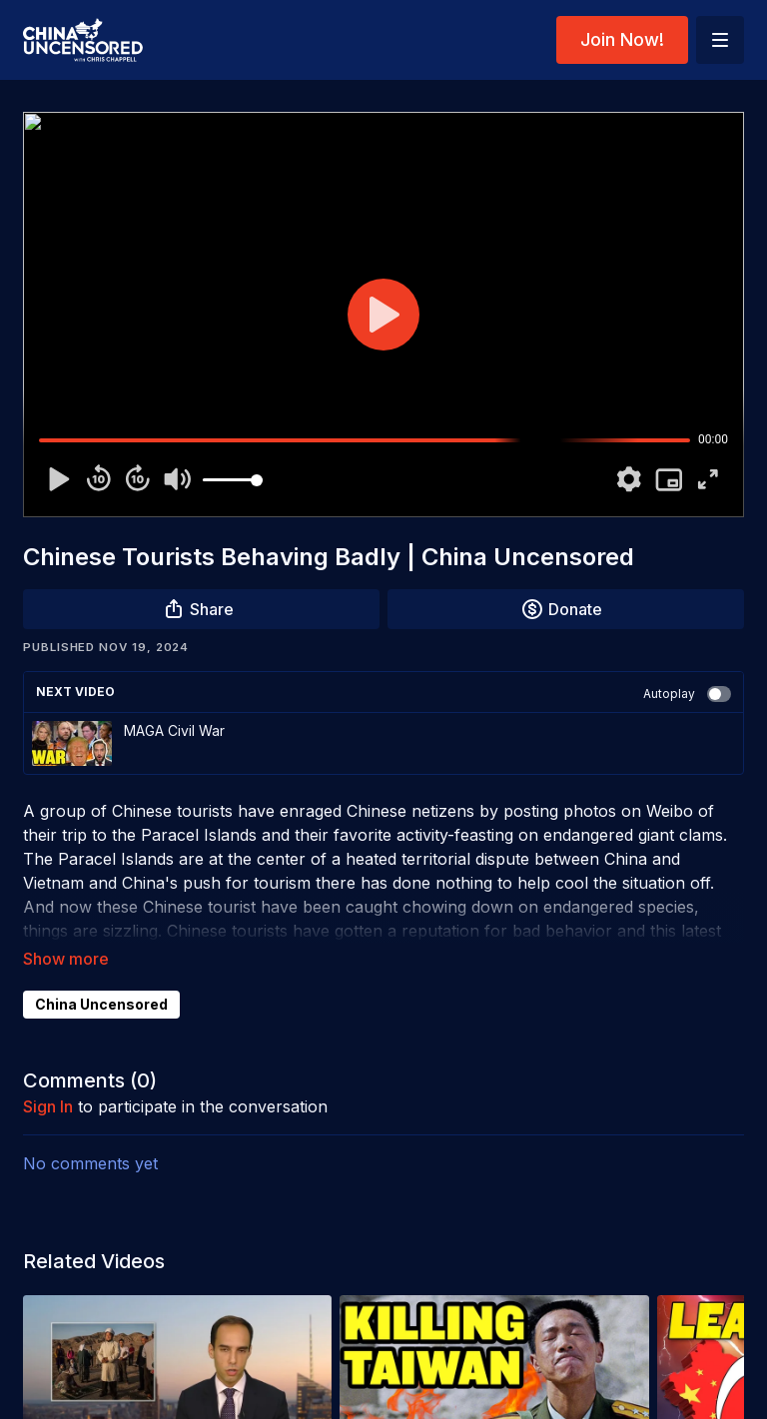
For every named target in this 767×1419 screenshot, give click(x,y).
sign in (48, 1106)
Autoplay (687, 694)
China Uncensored (101, 1004)
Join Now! (622, 39)
